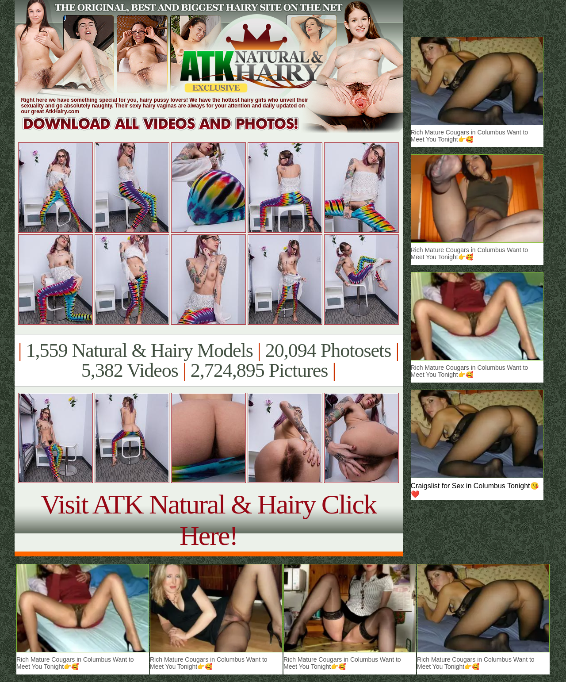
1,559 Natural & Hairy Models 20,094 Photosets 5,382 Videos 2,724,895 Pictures (208, 360)
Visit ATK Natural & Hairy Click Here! (208, 520)
